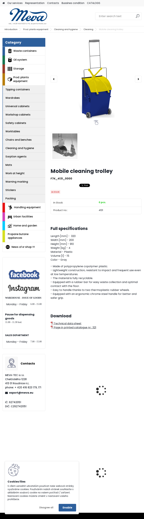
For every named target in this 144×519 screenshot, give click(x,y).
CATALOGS (93, 3)
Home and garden (22, 226)
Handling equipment (24, 207)
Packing (10, 198)
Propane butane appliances (18, 236)
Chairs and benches (18, 140)
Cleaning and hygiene (66, 29)
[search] (138, 17)
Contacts (53, 3)
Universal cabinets (17, 106)
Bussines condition (73, 3)
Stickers (10, 190)
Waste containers (22, 51)
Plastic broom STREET (66, 394)
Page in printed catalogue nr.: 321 (73, 327)
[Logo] (25, 16)
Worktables (12, 131)
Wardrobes (12, 98)
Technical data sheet (66, 323)
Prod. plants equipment (35, 29)
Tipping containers (17, 89)
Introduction (11, 29)
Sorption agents (16, 156)
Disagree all (46, 507)
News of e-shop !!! (20, 247)
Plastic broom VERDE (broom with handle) (118, 396)
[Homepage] (3, 3)
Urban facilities (20, 217)
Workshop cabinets (17, 114)
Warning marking (16, 181)
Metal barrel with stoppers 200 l (119, 481)
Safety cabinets (15, 123)
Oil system (17, 60)
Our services (15, 3)
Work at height (15, 173)
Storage (16, 69)
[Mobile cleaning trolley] (96, 79)
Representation (34, 3)
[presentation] (54, 79)
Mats (8, 165)
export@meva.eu (21, 393)
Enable (67, 507)
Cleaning (88, 29)
